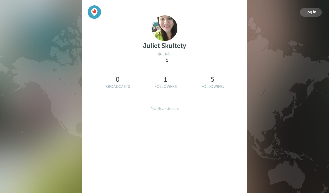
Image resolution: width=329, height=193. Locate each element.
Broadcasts (117, 87)
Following (212, 87)
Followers (166, 87)
